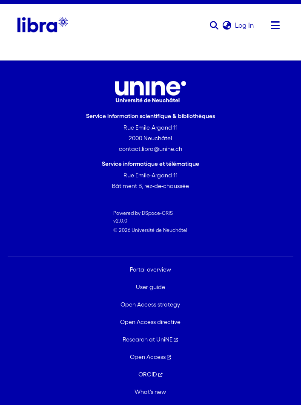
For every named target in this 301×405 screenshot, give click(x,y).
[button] (214, 25)
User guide (150, 287)
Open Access (150, 356)
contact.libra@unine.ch (150, 148)
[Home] (43, 25)
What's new (150, 391)
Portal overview (150, 269)
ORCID (150, 374)
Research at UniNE (150, 339)
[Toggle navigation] (275, 25)
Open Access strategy (150, 304)
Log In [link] (245, 25)
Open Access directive (150, 321)
